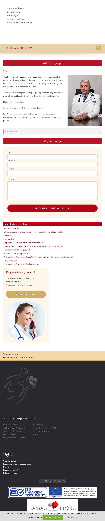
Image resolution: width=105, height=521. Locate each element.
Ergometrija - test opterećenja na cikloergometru (24, 242)
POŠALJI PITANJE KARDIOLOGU (52, 208)
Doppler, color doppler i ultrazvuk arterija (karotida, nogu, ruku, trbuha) (33, 246)
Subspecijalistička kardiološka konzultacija (21, 264)
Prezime (11, 160)
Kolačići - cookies (10, 473)
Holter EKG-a (9, 235)
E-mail (10, 169)
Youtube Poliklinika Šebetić (59, 481)
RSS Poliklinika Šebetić (64, 481)
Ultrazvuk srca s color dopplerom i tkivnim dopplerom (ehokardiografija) (33, 232)
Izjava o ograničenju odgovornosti (17, 464)
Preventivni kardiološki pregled (17, 250)
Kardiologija (21, 357)
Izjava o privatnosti (10, 470)
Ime (9, 152)
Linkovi (6, 467)
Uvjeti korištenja (9, 461)
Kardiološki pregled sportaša (16, 253)
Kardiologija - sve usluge (15, 224)
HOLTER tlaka (9, 239)
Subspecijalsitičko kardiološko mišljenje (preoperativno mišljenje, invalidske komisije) (39, 257)
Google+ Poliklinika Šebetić (55, 481)
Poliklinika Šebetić (9, 357)
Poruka (10, 179)
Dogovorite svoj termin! (20, 272)
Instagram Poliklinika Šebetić (45, 481)
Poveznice (11, 131)
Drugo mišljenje (10, 260)
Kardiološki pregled (52, 63)
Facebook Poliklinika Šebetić (41, 481)
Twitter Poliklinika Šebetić (50, 481)
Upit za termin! (26, 294)
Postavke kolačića (70, 517)
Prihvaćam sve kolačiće (53, 517)
